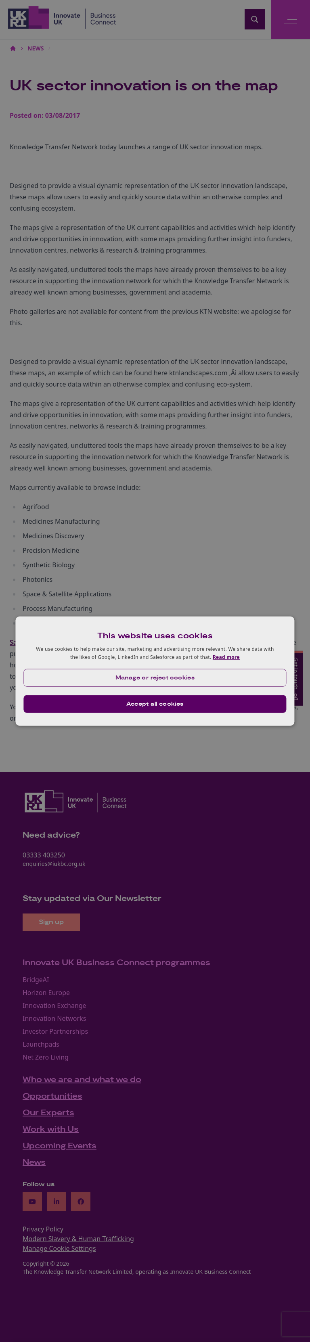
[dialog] (154, 671)
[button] (154, 677)
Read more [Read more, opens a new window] (226, 657)
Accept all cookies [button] (154, 703)
